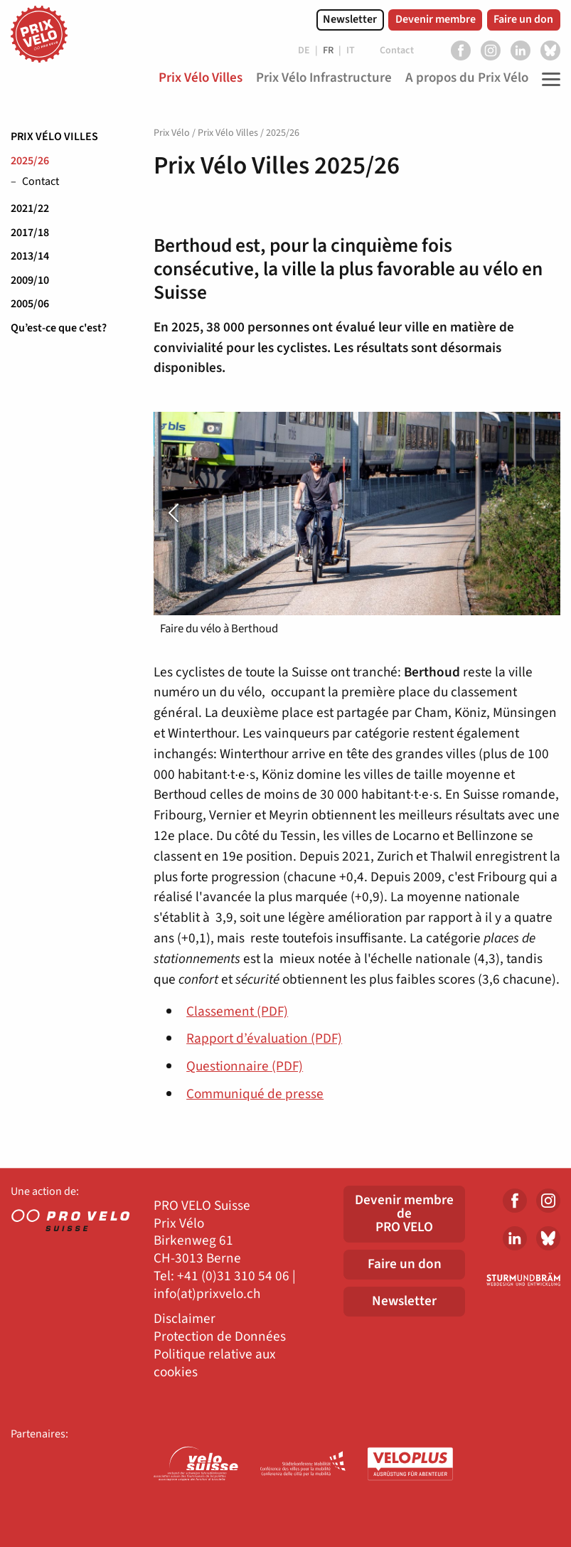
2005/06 (30, 304)
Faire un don (523, 19)
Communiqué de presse (255, 1094)
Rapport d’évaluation (264, 1038)
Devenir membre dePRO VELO (404, 1213)
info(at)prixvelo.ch (207, 1294)
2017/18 (30, 232)
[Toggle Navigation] (547, 79)
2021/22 (30, 208)
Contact (40, 182)
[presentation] (184, 513)
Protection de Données (220, 1337)
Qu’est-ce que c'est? (59, 328)
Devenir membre (435, 19)
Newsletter (350, 19)
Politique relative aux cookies (215, 1363)
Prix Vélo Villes (54, 136)
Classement (237, 1011)
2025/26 (30, 161)
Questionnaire (244, 1066)
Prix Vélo (172, 133)
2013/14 (30, 256)
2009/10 (30, 280)
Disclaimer (184, 1319)
